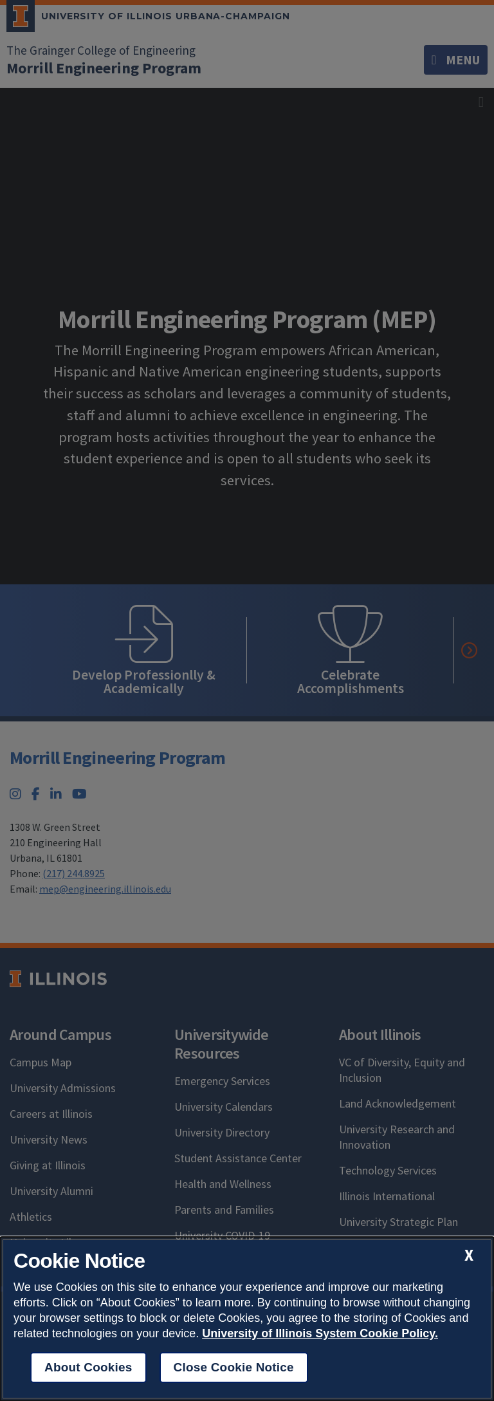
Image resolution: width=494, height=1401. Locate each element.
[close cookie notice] (469, 1255)
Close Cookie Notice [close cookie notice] (234, 1367)
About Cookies (88, 1367)
